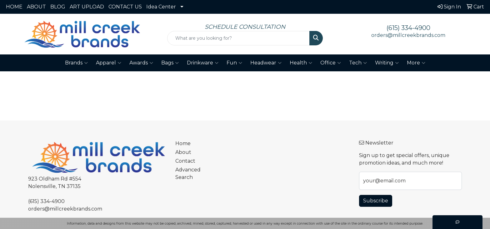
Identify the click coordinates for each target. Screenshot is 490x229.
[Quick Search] (238, 38)
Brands (76, 63)
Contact (185, 161)
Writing (387, 63)
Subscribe (375, 201)
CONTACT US (125, 7)
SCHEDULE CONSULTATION (245, 26)
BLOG (57, 7)
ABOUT (36, 7)
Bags (170, 63)
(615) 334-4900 (408, 28)
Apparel (108, 63)
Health (301, 63)
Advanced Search (188, 173)
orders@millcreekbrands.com (408, 35)
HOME (14, 7)
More (416, 63)
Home (183, 143)
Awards (141, 63)
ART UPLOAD (87, 7)
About (183, 152)
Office (330, 63)
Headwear (266, 63)
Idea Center (161, 7)
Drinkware (202, 63)
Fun (234, 63)
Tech (358, 63)
